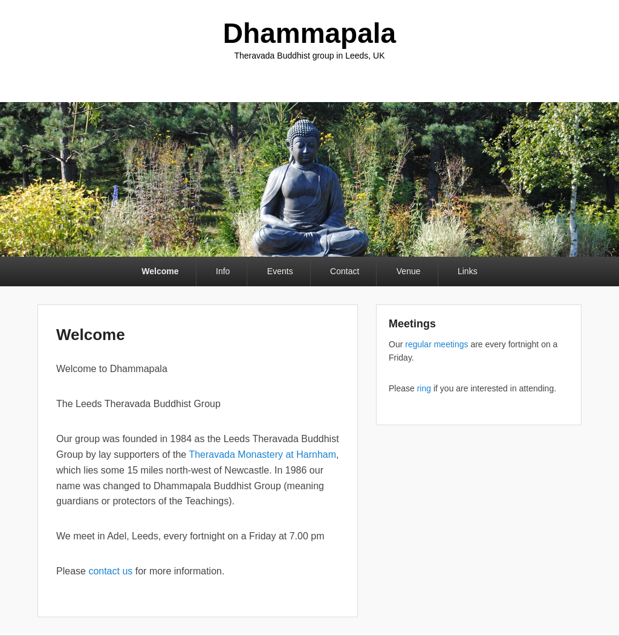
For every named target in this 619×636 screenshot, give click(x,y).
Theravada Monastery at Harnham (262, 454)
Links (468, 271)
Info (223, 271)
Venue (409, 271)
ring (424, 388)
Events (280, 271)
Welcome (159, 271)
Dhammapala (309, 33)
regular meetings (436, 344)
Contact (344, 271)
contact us (110, 571)
